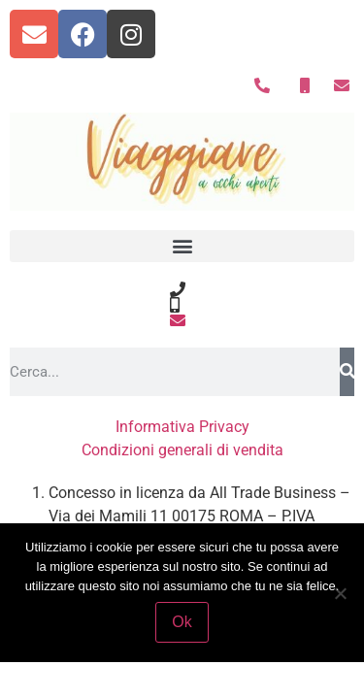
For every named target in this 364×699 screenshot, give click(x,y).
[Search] (347, 372)
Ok (181, 622)
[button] (182, 246)
